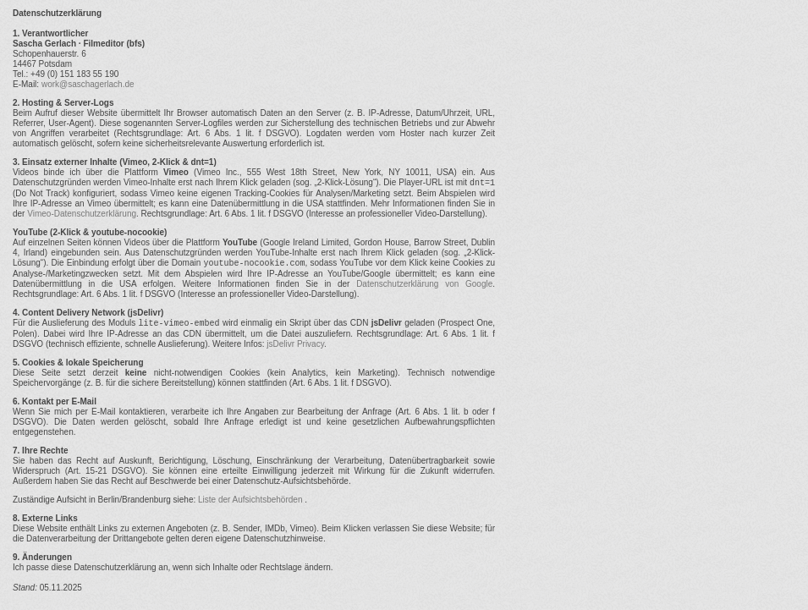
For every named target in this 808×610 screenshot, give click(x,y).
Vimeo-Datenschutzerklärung (81, 213)
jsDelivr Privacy (295, 344)
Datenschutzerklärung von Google (424, 284)
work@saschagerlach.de (88, 84)
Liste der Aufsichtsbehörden (251, 499)
